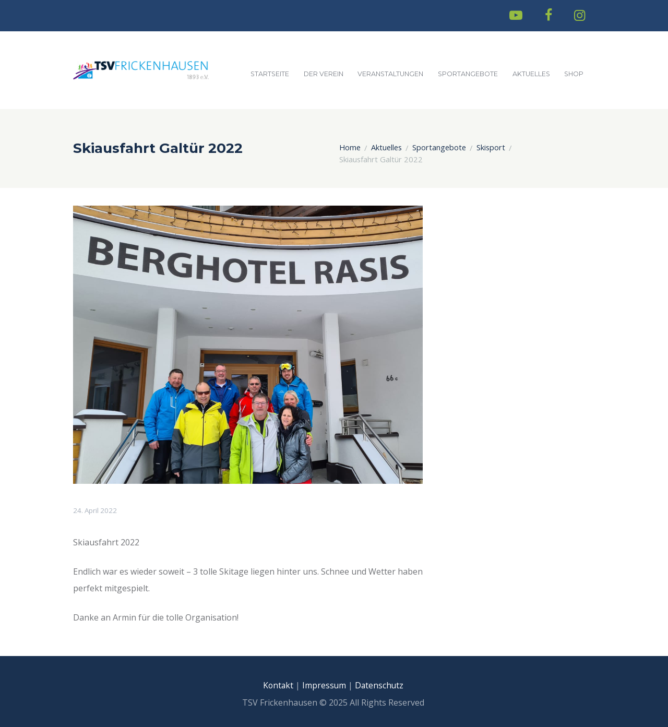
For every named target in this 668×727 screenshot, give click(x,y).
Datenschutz (381, 685)
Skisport (491, 147)
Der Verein (323, 74)
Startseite (269, 74)
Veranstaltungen (390, 74)
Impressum (324, 685)
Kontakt (277, 685)
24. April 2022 (95, 510)
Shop (573, 74)
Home (350, 147)
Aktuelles (531, 74)
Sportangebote (468, 74)
